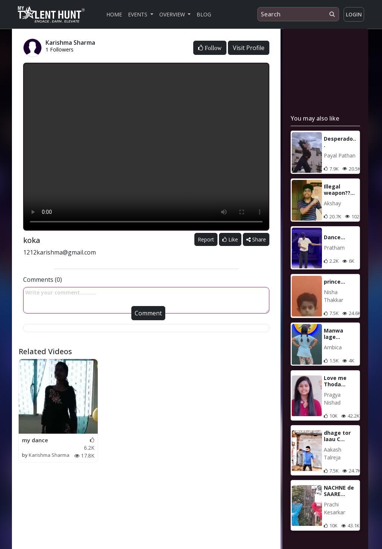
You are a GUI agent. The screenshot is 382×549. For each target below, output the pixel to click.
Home (114, 14)
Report (206, 239)
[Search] (298, 14)
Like (230, 239)
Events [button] (138, 14)
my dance (35, 440)
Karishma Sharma (49, 455)
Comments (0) (42, 279)
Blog (204, 14)
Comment (148, 313)
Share (256, 239)
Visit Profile (248, 48)
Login (354, 14)
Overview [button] (173, 14)
